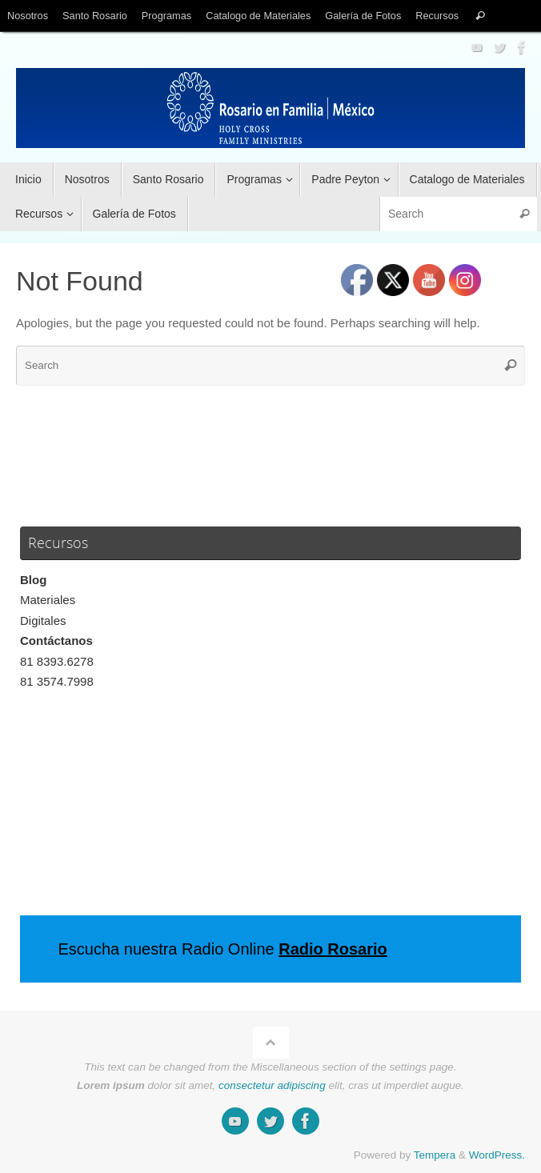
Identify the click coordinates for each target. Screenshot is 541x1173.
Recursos (437, 16)
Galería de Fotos (363, 16)
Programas (166, 16)
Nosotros (27, 16)
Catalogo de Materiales (258, 16)
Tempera (435, 1155)
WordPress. (497, 1155)
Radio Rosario (333, 949)
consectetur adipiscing (272, 1085)
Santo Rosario (94, 16)
